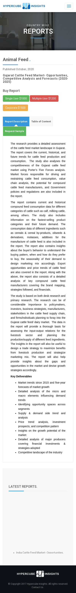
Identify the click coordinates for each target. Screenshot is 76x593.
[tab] (16, 121)
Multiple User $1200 (44, 98)
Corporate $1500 (15, 107)
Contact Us (38, 587)
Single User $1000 (16, 98)
